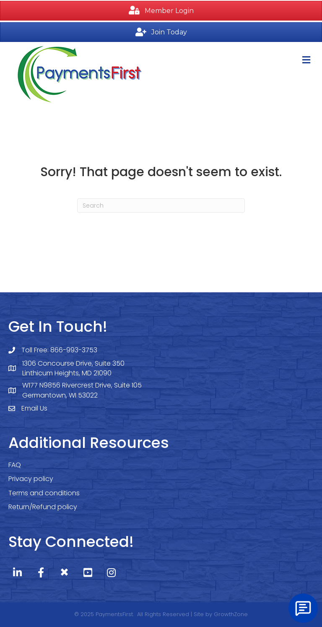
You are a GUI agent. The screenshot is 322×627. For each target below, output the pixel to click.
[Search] (161, 205)
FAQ (14, 465)
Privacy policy (30, 479)
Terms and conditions (44, 493)
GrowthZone (231, 614)
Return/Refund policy (42, 507)
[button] (161, 11)
